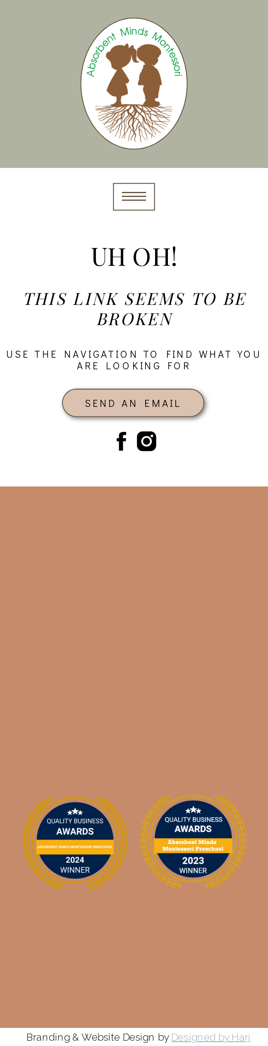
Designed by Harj (211, 1037)
